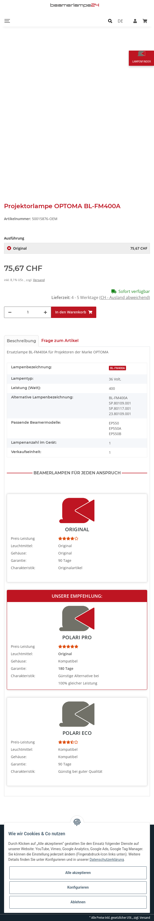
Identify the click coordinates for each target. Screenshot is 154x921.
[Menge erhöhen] (45, 312)
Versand (39, 280)
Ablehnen (78, 902)
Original (80, 248)
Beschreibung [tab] (21, 340)
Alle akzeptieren (78, 873)
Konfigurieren (78, 887)
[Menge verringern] (9, 312)
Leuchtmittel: (22, 545)
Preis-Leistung (23, 538)
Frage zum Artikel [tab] (60, 340)
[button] (110, 21)
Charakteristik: (23, 567)
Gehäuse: (19, 553)
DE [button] (120, 21)
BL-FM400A (117, 368)
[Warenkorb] (145, 21)
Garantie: (18, 560)
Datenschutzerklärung (106, 860)
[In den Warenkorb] (73, 312)
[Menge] (27, 312)
